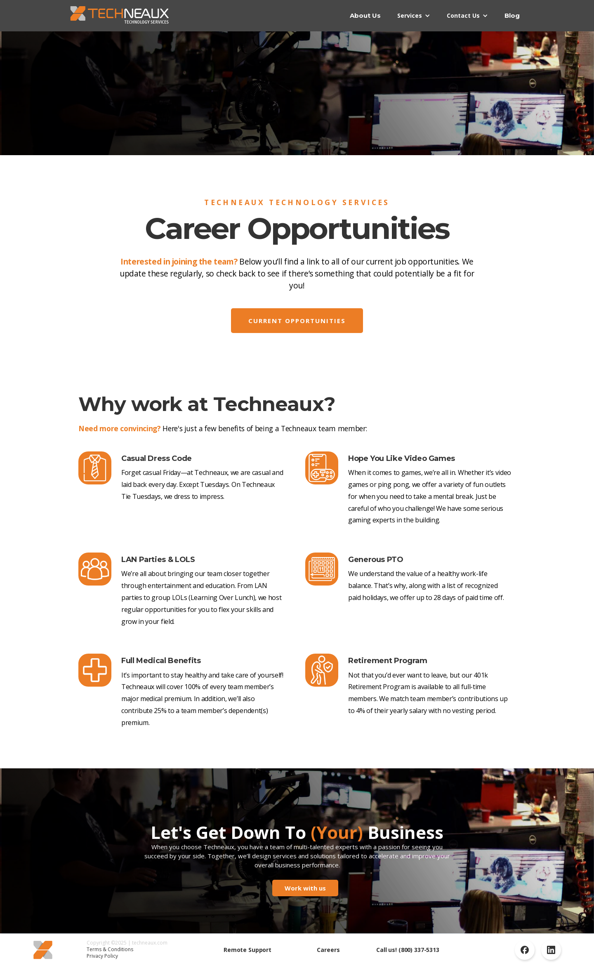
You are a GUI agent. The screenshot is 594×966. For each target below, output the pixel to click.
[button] (413, 15)
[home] (119, 15)
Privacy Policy (102, 955)
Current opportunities (297, 320)
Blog (512, 15)
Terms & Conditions (110, 949)
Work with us (305, 888)
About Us (365, 15)
